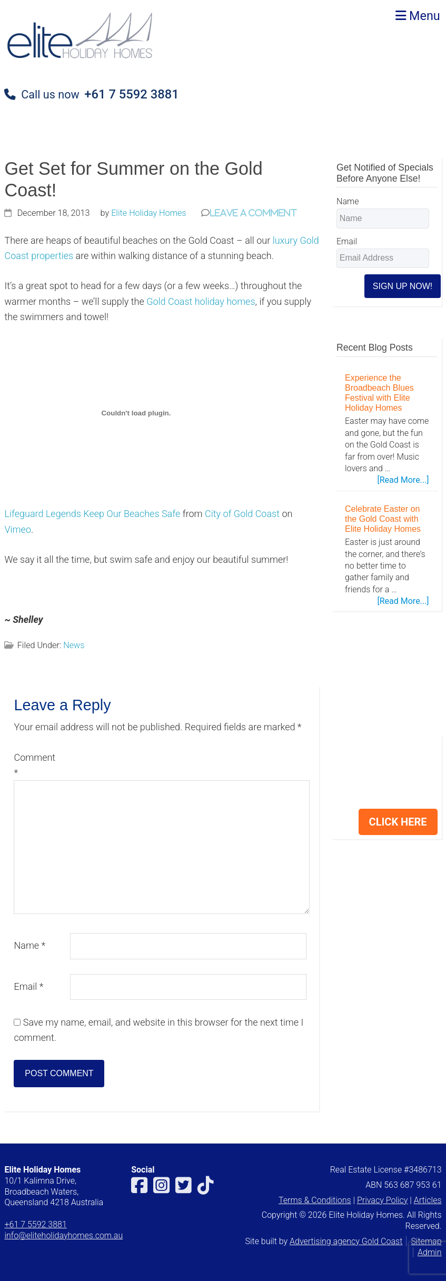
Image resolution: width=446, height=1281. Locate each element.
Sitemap (426, 1241)
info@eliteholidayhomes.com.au (63, 1235)
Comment (34, 765)
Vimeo (17, 529)
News (73, 645)
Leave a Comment (253, 212)
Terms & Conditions (315, 1200)
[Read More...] (403, 480)
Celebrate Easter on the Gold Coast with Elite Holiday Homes (383, 518)
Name (29, 945)
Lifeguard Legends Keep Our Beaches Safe (92, 513)
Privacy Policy (382, 1200)
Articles (428, 1200)
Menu (417, 15)
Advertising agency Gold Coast (346, 1241)
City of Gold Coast (242, 513)
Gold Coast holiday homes (200, 301)
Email (28, 986)
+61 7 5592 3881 (131, 94)
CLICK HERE (398, 822)
